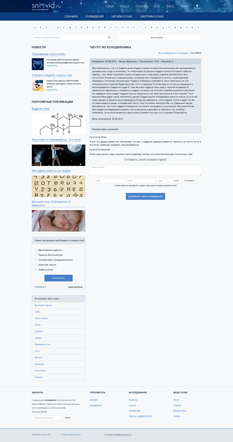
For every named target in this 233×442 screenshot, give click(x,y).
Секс (37, 351)
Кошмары (183, 53)
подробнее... (53, 65)
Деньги (38, 357)
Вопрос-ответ (180, 410)
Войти (197, 6)
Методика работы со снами (51, 170)
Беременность (42, 344)
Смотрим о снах (152, 16)
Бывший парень (43, 305)
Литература (141, 6)
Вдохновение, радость (50, 250)
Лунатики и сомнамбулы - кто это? (56, 139)
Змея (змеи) (41, 318)
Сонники (71, 16)
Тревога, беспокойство (50, 255)
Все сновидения (167, 53)
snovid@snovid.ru (73, 435)
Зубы (37, 311)
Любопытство (45, 269)
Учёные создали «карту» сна (52, 75)
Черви (38, 338)
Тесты (157, 6)
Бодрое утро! (40, 108)
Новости (124, 6)
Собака (38, 331)
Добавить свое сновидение (145, 196)
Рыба (37, 325)
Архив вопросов (75, 287)
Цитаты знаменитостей (140, 416)
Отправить (189, 180)
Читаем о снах (121, 16)
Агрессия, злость (47, 264)
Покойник (40, 370)
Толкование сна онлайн (48, 54)
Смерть (38, 377)
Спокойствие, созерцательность (55, 260)
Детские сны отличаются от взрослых (51, 203)
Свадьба (39, 364)
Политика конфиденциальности (118, 435)
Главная (110, 6)
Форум (184, 6)
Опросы (170, 6)
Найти (68, 417)
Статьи (132, 405)
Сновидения (94, 16)
